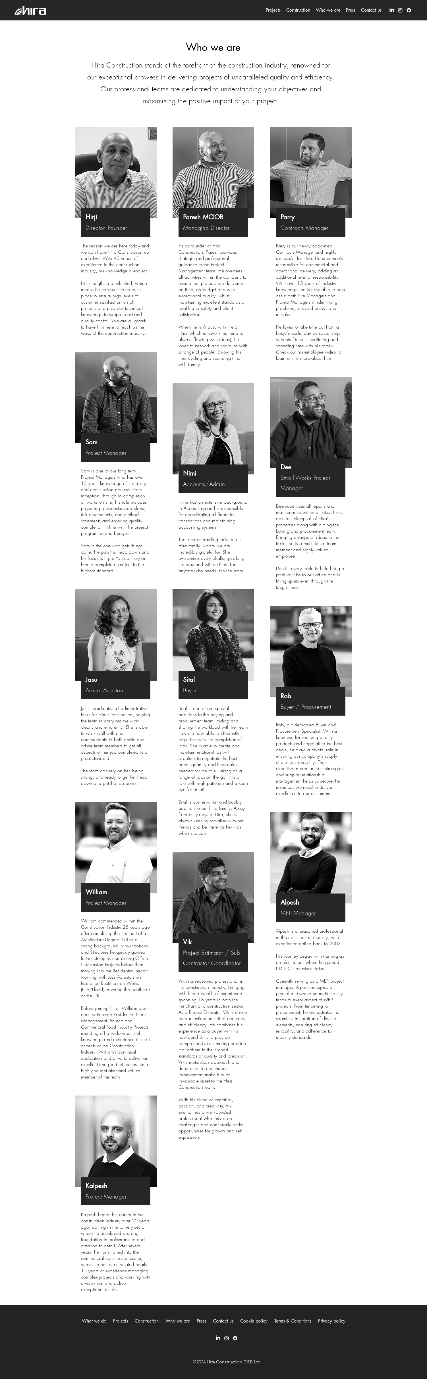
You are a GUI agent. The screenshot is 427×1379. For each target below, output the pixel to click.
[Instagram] (400, 10)
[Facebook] (409, 10)
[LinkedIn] (392, 10)
